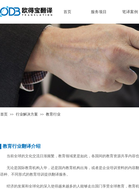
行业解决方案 (27, 114)
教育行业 (53, 114)
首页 (4, 114)
